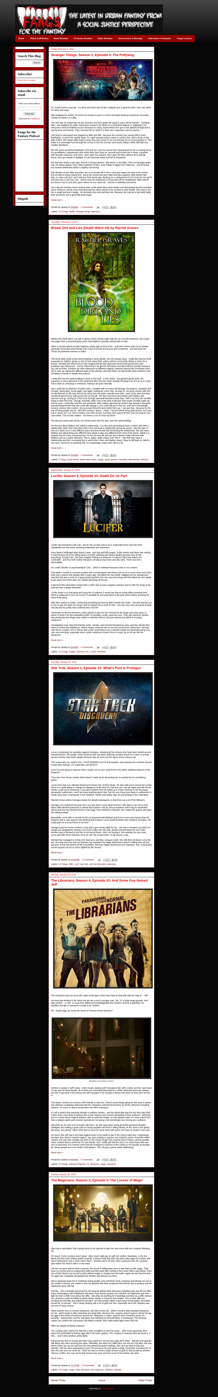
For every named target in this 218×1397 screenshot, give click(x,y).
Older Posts (145, 1380)
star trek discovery (97, 864)
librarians (95, 1164)
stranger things (83, 211)
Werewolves (134, 459)
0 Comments (87, 455)
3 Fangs (62, 459)
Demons (80, 651)
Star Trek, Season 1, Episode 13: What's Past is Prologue (96, 668)
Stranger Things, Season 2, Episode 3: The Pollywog (92, 55)
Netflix (72, 211)
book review (72, 459)
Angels (72, 651)
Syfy (78, 1369)
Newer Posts (58, 1380)
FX (88, 1164)
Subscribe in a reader (27, 80)
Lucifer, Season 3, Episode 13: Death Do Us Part (89, 476)
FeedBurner (35, 119)
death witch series (88, 459)
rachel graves (111, 459)
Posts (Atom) (108, 1388)
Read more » (57, 200)
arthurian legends (77, 1164)
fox (87, 651)
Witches (145, 459)
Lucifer (93, 651)
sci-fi (77, 864)
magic (100, 459)
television (95, 211)
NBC (71, 864)
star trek (84, 864)
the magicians (97, 1369)
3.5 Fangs (63, 211)
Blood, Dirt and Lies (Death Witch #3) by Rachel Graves (94, 228)
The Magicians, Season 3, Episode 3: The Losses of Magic (97, 1180)
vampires (123, 459)
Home (102, 1380)
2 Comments (87, 207)
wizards (117, 1369)
